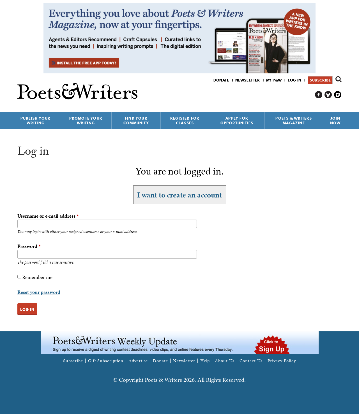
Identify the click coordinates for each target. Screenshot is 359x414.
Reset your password (38, 292)
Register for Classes (184, 120)
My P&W (274, 80)
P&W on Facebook (319, 95)
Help (205, 361)
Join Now (335, 120)
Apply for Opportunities (237, 120)
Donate (221, 80)
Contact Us (251, 361)
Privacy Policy (282, 361)
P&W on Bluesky (328, 95)
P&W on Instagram (338, 95)
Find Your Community (136, 120)
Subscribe (320, 80)
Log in (295, 80)
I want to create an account (179, 194)
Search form (338, 79)
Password (28, 246)
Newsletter (247, 80)
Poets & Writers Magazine (293, 120)
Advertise (138, 361)
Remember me (37, 277)
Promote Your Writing (85, 120)
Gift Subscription (105, 361)
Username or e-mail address (48, 215)
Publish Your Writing (35, 120)
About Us (224, 361)
